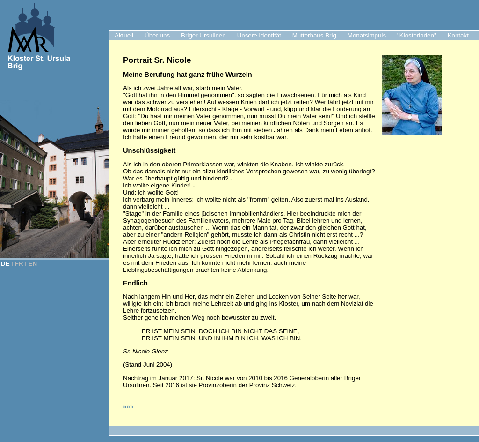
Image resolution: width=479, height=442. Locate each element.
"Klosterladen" (416, 35)
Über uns (157, 35)
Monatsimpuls (367, 35)
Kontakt (458, 35)
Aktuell (124, 35)
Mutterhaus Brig (314, 35)
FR (19, 263)
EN (33, 263)
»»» (128, 406)
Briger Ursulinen (203, 35)
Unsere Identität (259, 35)
